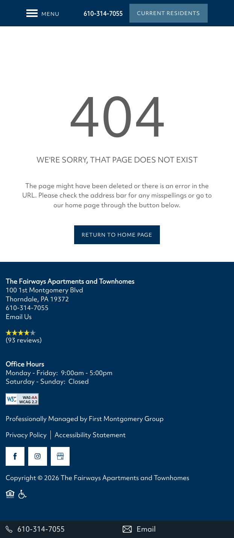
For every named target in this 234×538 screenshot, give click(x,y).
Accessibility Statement (90, 434)
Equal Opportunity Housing (10, 497)
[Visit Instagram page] (37, 456)
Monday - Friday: (32, 372)
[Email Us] (175, 529)
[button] (168, 13)
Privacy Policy (26, 434)
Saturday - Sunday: (35, 381)
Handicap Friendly (22, 497)
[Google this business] (60, 456)
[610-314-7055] (58, 529)
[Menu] (42, 13)
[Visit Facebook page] (15, 456)
